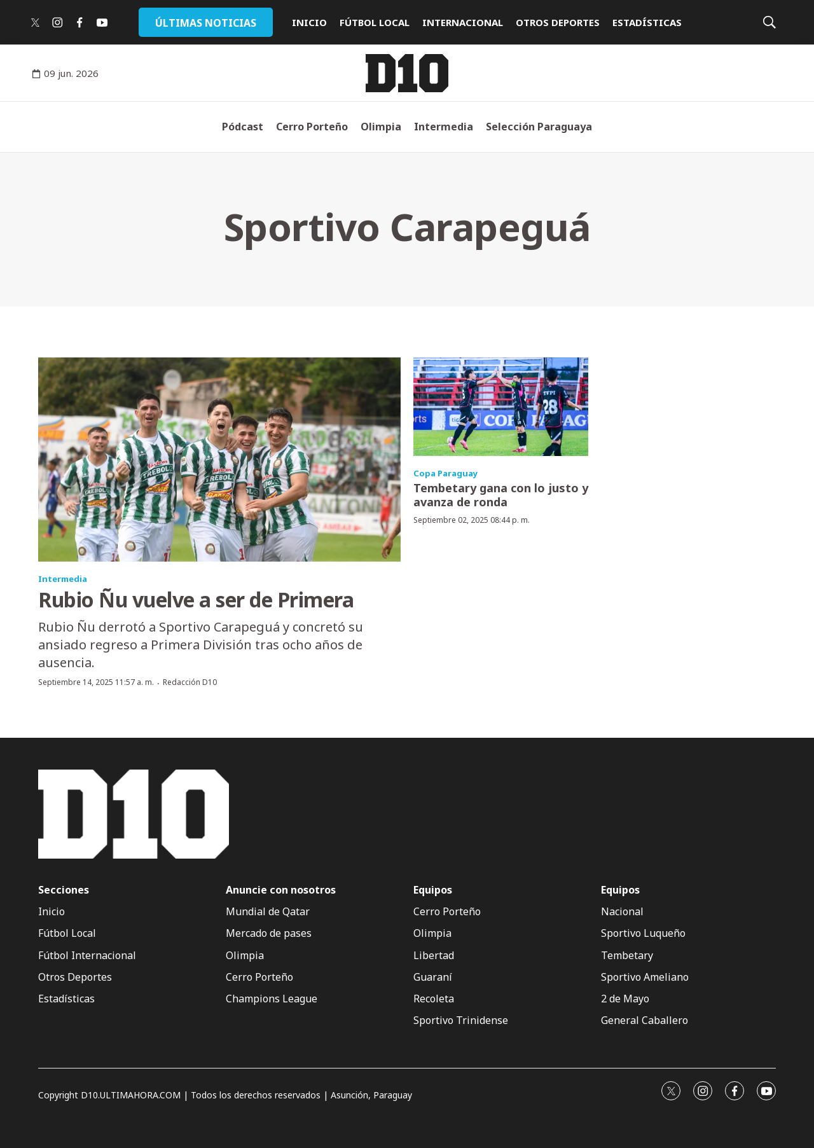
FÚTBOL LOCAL (375, 22)
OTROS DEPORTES (558, 22)
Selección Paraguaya (539, 127)
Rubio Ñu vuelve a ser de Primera (196, 599)
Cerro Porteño (312, 127)
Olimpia (381, 127)
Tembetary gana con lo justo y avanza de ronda (500, 494)
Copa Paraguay (445, 473)
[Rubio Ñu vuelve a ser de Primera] (219, 459)
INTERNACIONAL (462, 22)
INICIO (309, 22)
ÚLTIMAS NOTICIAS (205, 23)
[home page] (407, 73)
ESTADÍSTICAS (647, 22)
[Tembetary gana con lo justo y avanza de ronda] (500, 406)
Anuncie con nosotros (281, 890)
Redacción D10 (190, 682)
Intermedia (443, 127)
